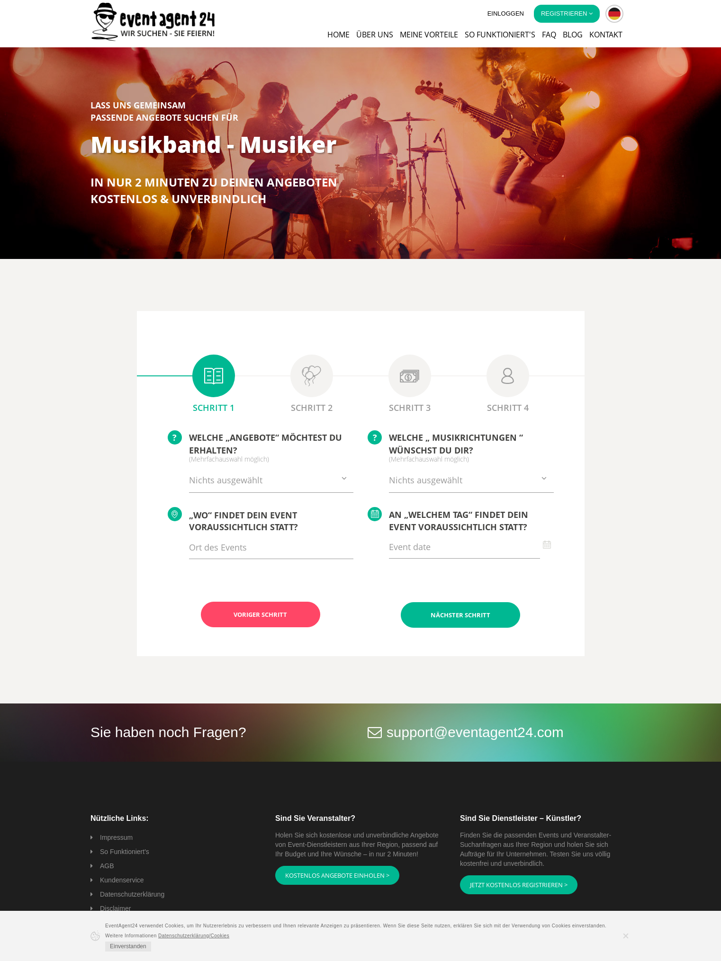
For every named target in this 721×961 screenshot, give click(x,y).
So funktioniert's (500, 34)
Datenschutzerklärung (132, 894)
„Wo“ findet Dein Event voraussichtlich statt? (233, 520)
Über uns (374, 34)
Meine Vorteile (429, 34)
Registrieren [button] (567, 13)
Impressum (116, 837)
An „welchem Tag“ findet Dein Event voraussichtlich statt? (448, 520)
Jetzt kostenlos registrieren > (519, 884)
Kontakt (605, 34)
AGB (107, 865)
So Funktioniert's (124, 851)
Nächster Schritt (460, 614)
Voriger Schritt (260, 614)
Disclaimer (115, 908)
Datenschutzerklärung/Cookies (193, 935)
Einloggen (505, 13)
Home (338, 34)
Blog (573, 34)
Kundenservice (122, 879)
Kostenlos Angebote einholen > (337, 875)
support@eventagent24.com (476, 731)
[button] (614, 14)
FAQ (549, 34)
